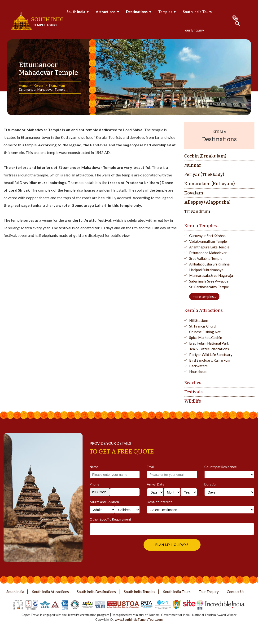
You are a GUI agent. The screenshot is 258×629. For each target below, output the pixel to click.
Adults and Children (104, 502)
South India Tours (197, 11)
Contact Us (235, 591)
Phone (94, 484)
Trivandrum (197, 211)
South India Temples (139, 591)
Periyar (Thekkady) (204, 174)
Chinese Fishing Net (205, 332)
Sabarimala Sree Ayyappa (208, 281)
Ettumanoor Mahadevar (208, 253)
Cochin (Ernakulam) (205, 156)
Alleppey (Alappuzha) (207, 202)
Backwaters (198, 366)
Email (150, 467)
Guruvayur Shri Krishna (207, 236)
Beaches (192, 382)
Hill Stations (199, 320)
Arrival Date (155, 484)
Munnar (192, 165)
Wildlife (192, 401)
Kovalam (193, 193)
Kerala (38, 85)
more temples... (204, 296)
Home (23, 85)
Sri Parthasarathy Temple (209, 287)
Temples (165, 11)
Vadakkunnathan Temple (208, 241)
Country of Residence (220, 467)
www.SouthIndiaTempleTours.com (139, 619)
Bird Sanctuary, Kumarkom (209, 360)
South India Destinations (96, 591)
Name (94, 467)
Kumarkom (57, 85)
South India (75, 11)
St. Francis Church (203, 326)
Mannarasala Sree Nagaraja (211, 275)
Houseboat (198, 371)
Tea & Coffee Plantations (209, 349)
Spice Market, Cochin (205, 337)
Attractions (105, 11)
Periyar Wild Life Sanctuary (210, 354)
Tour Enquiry (193, 30)
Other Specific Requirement (110, 519)
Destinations (137, 11)
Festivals (193, 392)
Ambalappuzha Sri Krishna (209, 264)
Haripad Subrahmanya (206, 270)
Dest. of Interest (159, 502)
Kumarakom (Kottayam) (209, 183)
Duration (210, 484)
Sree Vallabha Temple (205, 258)
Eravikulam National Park (209, 343)
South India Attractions (50, 591)
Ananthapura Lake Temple (209, 247)
